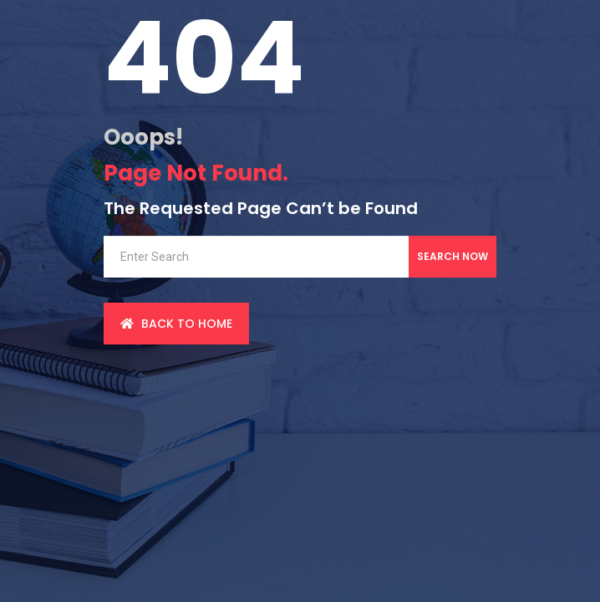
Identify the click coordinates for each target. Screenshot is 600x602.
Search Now (452, 256)
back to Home (176, 323)
